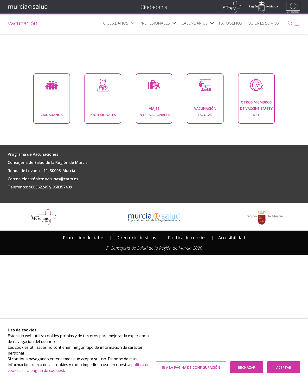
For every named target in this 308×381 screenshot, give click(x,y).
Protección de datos (83, 302)
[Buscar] (290, 23)
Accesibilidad (231, 302)
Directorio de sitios (136, 302)
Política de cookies (187, 302)
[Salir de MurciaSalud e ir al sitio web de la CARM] (264, 281)
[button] (133, 23)
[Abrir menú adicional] (297, 23)
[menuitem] (116, 23)
